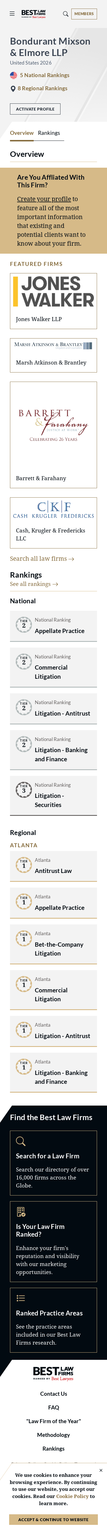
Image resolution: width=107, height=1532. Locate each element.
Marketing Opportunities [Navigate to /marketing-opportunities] (53, 1241)
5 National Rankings (44, 75)
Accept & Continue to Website (53, 1519)
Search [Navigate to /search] (53, 1163)
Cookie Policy (72, 1496)
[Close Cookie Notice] (97, 1471)
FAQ (53, 1407)
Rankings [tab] (49, 133)
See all (34, 583)
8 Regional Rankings (42, 88)
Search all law (42, 558)
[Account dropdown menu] (84, 14)
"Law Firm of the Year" (53, 1421)
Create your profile (44, 199)
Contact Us (53, 1394)
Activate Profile (35, 109)
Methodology (53, 1435)
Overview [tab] (22, 133)
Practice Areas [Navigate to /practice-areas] (53, 1320)
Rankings (53, 1448)
